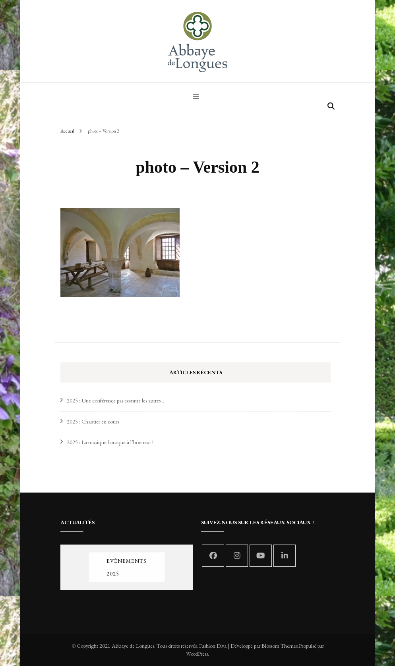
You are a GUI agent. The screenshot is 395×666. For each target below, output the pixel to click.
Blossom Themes (279, 645)
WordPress (197, 653)
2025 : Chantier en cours (93, 421)
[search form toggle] (331, 106)
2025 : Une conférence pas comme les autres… (115, 400)
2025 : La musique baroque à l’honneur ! (110, 442)
